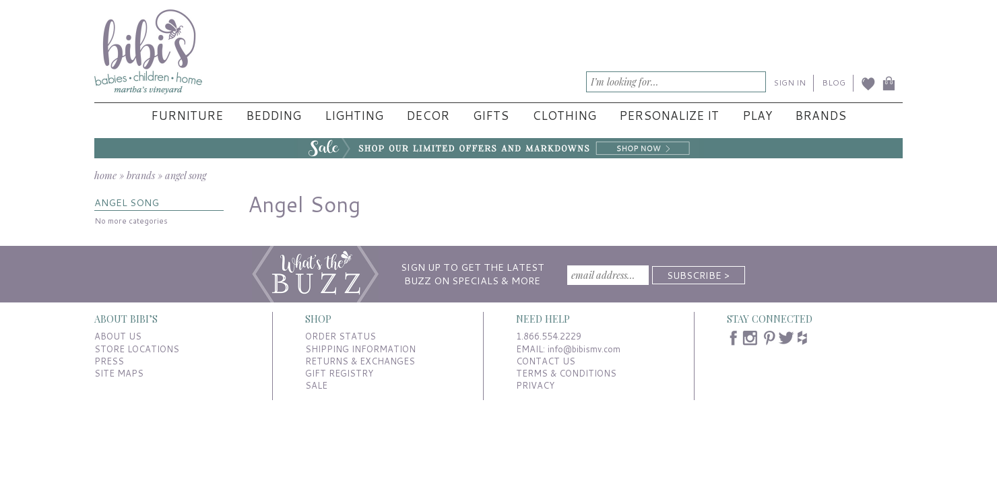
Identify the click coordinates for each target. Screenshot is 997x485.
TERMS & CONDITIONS (566, 373)
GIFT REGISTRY (339, 373)
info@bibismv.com (584, 349)
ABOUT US (117, 336)
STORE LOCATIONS (136, 349)
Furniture (187, 115)
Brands (820, 115)
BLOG (833, 82)
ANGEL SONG (126, 202)
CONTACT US (545, 361)
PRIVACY (535, 385)
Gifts (491, 115)
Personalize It (669, 115)
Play (757, 115)
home (105, 175)
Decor (427, 115)
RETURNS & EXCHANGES (360, 361)
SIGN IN (790, 82)
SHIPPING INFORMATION (360, 349)
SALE (316, 385)
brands (141, 175)
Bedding (273, 115)
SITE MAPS (118, 373)
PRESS (109, 361)
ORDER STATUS (340, 336)
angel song (185, 175)
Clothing (564, 115)
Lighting (354, 115)
